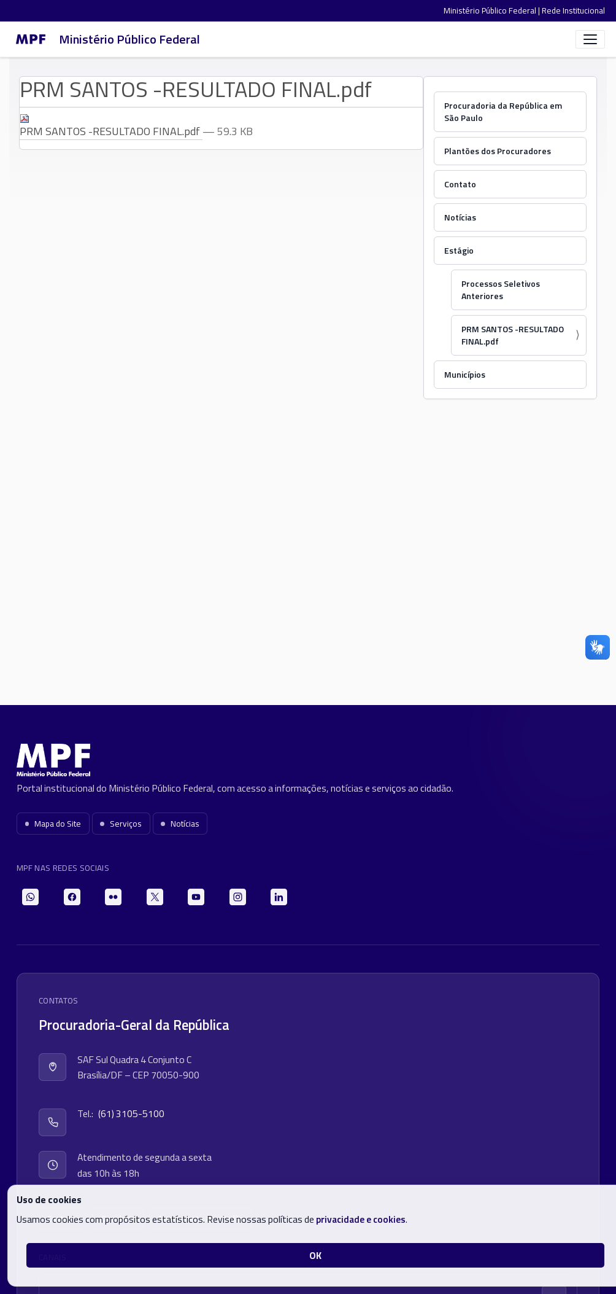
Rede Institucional (573, 10)
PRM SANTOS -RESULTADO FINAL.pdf (512, 335)
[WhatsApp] (30, 897)
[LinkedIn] (279, 897)
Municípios (464, 374)
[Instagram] (238, 897)
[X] (155, 897)
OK (315, 1255)
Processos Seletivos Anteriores (500, 289)
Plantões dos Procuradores (497, 150)
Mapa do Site (53, 823)
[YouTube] (196, 897)
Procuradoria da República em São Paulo (503, 111)
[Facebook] (72, 897)
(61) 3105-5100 (131, 1113)
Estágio (459, 250)
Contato (460, 183)
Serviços (121, 823)
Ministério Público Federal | (493, 10)
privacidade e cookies (361, 1219)
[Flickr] (113, 897)
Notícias (460, 217)
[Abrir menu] (590, 39)
